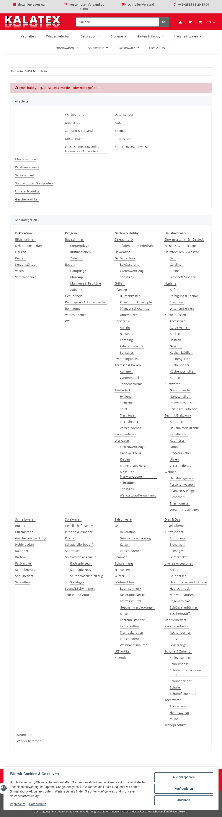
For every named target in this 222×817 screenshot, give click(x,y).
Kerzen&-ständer (132, 620)
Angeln (125, 327)
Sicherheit (127, 403)
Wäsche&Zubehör (183, 277)
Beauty (70, 264)
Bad (172, 258)
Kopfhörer (177, 440)
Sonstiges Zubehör (183, 409)
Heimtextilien (179, 712)
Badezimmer (74, 239)
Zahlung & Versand (79, 131)
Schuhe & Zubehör (178, 651)
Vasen (19, 271)
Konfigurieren (183, 788)
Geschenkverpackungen (137, 607)
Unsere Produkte (27, 191)
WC (67, 321)
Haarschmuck (179, 588)
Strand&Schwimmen (80, 588)
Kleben (125, 459)
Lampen (175, 447)
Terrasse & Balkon (128, 365)
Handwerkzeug (131, 453)
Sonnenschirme (131, 384)
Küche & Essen (175, 315)
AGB (118, 122)
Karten (20, 557)
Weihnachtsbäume (133, 645)
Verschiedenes (25, 277)
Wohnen (171, 472)
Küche (174, 271)
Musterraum (74, 122)
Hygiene (126, 396)
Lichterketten (129, 626)
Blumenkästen (130, 296)
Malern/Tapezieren (134, 466)
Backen (175, 334)
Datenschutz (38, 804)
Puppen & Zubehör (79, 532)
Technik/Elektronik (178, 415)
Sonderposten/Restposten (34, 183)
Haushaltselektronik (184, 428)
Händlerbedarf (175, 620)
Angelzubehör (175, 526)
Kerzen (20, 258)
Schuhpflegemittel (183, 694)
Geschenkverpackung (30, 538)
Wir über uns (74, 114)
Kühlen (175, 378)
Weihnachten (124, 582)
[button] (180, 22)
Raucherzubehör (177, 626)
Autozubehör (174, 532)
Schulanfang (124, 563)
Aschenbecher (180, 632)
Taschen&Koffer (181, 614)
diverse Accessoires (179, 563)
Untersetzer (128, 315)
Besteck (175, 340)
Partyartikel (23, 563)
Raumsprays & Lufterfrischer (86, 302)
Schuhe (175, 687)
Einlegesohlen (180, 658)
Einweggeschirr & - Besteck (184, 239)
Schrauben (128, 483)
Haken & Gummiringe (180, 246)
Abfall (174, 290)
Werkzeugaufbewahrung (138, 495)
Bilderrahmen (25, 239)
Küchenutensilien (182, 371)
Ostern (120, 526)
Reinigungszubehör (184, 296)
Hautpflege (78, 271)
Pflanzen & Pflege (182, 491)
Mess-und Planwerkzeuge (131, 474)
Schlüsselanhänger (184, 607)
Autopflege (177, 538)
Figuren (20, 252)
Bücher (20, 526)
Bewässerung (129, 264)
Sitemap (121, 131)
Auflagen (126, 371)
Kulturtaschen (80, 252)
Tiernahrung (129, 422)
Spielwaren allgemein (80, 557)
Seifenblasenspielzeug (86, 576)
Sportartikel (123, 321)
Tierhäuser (128, 415)
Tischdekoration (131, 632)
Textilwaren (173, 700)
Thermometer (180, 503)
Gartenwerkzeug (132, 271)
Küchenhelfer (179, 365)
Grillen (119, 283)
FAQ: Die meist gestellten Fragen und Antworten (83, 149)
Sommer (121, 557)
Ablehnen (182, 800)
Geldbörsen (178, 576)
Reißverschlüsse (181, 403)
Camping (126, 340)
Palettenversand (27, 167)
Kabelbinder (179, 434)
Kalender (21, 551)
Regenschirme (180, 601)
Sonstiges (127, 277)
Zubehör (76, 258)
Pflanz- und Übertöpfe (136, 302)
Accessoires (178, 321)
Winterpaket (179, 557)
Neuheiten (24, 735)
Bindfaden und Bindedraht (134, 246)
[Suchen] (117, 22)
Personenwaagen (182, 484)
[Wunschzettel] (190, 22)
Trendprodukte (175, 725)
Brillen (174, 570)
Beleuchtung (124, 239)
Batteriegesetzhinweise (132, 147)
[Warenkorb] (207, 22)
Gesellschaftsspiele (79, 526)
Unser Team (74, 139)
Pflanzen (121, 290)
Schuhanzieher (181, 681)
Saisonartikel (24, 175)
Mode (174, 719)
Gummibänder (180, 390)
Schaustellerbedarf (79, 544)
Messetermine (25, 159)
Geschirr (176, 346)
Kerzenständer (26, 264)
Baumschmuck (130, 588)
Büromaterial (24, 532)
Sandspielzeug (80, 570)
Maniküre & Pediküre (85, 283)
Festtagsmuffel (130, 601)
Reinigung (72, 308)
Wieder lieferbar (29, 741)
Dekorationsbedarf (28, 246)
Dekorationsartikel (133, 595)
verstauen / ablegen (184, 510)
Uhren (174, 459)
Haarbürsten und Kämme (188, 582)
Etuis (173, 639)
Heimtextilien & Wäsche (182, 252)
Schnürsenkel (179, 664)
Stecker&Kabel (180, 453)
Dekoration (123, 252)
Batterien (176, 422)
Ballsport (126, 334)
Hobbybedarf (24, 544)
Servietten (22, 582)
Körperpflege (79, 246)
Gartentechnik (125, 258)
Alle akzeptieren (183, 777)
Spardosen (73, 551)
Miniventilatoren (182, 595)
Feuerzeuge (178, 645)
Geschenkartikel (26, 199)
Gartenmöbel (129, 378)
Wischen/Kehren (182, 308)
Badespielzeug (80, 563)
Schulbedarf (24, 576)
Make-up (76, 277)
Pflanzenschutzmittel (135, 308)
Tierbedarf (122, 390)
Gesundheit (73, 296)
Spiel (123, 409)
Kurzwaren (172, 384)
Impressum (18, 804)
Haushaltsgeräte (182, 478)
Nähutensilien (180, 396)
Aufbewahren (179, 327)
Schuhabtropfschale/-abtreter (185, 672)
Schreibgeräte (25, 570)
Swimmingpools (126, 359)
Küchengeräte (180, 359)
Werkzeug (122, 440)
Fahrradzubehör (132, 346)
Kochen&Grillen (181, 352)
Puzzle (69, 538)
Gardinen (176, 264)
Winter (119, 576)
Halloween (122, 570)
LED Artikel (122, 651)
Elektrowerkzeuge (132, 447)
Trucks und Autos (77, 595)
